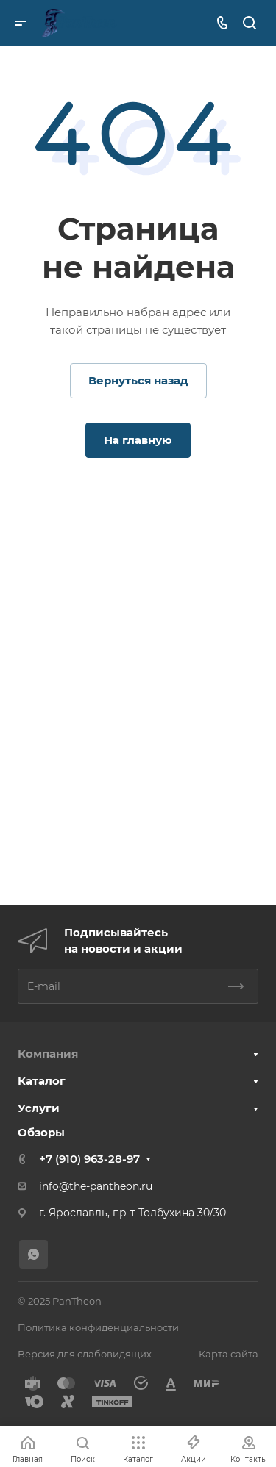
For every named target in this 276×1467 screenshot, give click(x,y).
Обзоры (41, 1132)
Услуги (39, 1108)
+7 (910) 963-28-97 (89, 1159)
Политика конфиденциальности (98, 1327)
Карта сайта (228, 1354)
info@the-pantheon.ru (95, 1186)
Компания (48, 1054)
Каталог (42, 1081)
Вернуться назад (138, 380)
